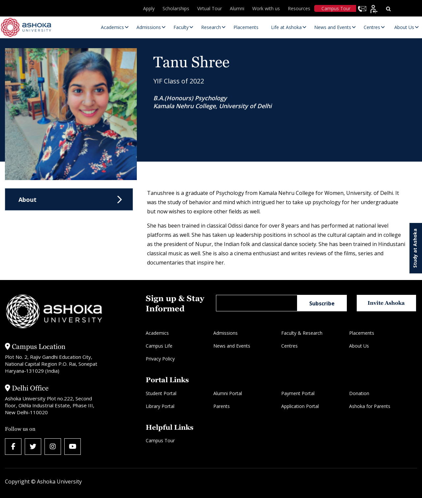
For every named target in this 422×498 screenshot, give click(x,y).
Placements (361, 333)
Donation (359, 393)
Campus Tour (335, 8)
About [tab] (27, 199)
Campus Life (159, 346)
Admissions (225, 333)
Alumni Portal (227, 393)
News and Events (231, 346)
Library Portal (160, 406)
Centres (289, 346)
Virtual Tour (209, 8)
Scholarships (176, 8)
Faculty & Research (301, 333)
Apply (149, 8)
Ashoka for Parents (369, 406)
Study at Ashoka (415, 248)
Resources (299, 8)
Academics (157, 333)
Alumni (237, 8)
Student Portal (161, 393)
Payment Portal (298, 393)
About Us (359, 346)
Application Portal (300, 406)
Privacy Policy (160, 359)
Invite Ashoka (386, 303)
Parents (221, 406)
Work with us (266, 8)
